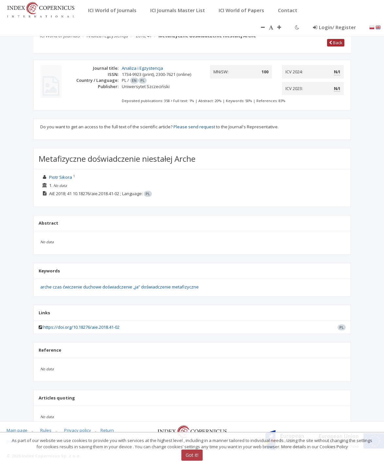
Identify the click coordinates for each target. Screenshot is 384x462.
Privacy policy (77, 430)
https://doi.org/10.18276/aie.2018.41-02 (81, 327)
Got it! (192, 455)
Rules (45, 430)
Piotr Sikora (60, 177)
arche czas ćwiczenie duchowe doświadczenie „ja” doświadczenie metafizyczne (119, 287)
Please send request (194, 127)
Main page (17, 430)
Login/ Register (334, 27)
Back (335, 43)
